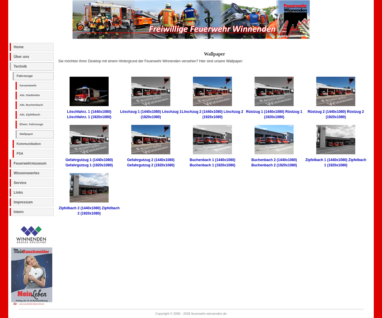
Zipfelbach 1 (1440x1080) (326, 160)
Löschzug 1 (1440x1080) (140, 112)
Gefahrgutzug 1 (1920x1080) (89, 165)
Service (20, 183)
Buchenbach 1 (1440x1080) (212, 160)
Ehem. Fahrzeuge (31, 124)
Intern (19, 212)
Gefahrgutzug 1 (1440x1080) (89, 160)
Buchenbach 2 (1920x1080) (274, 165)
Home (19, 47)
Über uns (21, 57)
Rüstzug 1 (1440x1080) (265, 112)
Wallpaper (26, 133)
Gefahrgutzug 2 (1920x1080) (150, 165)
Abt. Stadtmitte (30, 95)
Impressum (23, 202)
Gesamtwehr (28, 85)
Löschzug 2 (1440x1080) (202, 112)
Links (18, 192)
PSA (20, 153)
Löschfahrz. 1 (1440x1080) (89, 112)
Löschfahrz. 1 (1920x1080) (89, 117)
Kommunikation (29, 143)
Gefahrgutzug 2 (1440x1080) (150, 160)
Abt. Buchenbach (31, 104)
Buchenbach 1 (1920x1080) (212, 165)
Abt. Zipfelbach (30, 114)
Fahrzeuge (25, 76)
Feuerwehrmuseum (30, 163)
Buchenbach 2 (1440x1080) (274, 160)
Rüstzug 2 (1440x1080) (327, 112)
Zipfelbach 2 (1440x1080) (80, 208)
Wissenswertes (27, 173)
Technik (20, 66)
